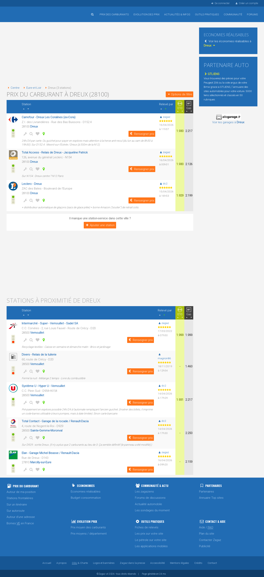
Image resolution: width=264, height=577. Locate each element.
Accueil (19, 11)
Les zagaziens (144, 490)
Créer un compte (246, 3)
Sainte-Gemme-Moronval (46, 429)
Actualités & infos (177, 14)
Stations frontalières (20, 497)
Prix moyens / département (89, 532)
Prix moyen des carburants (88, 526)
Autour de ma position (21, 491)
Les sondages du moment (152, 509)
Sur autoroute (16, 510)
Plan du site (206, 532)
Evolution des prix (147, 14)
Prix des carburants (114, 14)
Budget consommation (86, 497)
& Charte (80, 561)
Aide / (206, 526)
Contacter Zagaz (210, 539)
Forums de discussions (150, 497)
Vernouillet (37, 332)
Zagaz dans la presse (132, 561)
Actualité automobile (148, 503)
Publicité (204, 545)
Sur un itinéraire (17, 503)
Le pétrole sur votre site (151, 539)
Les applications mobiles (151, 545)
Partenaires (206, 490)
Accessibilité (157, 561)
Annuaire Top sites (211, 497)
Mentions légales (179, 561)
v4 (107, 573)
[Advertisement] (100, 54)
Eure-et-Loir (31, 88)
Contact (212, 561)
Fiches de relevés (146, 526)
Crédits (198, 561)
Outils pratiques (207, 14)
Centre (13, 88)
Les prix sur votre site (149, 532)
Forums (252, 14)
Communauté (233, 14)
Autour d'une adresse (21, 516)
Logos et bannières (104, 561)
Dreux (34, 126)
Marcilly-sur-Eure (41, 461)
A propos (61, 561)
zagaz (164, 116)
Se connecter (220, 3)
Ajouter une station (100, 224)
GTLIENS (211, 74)
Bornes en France (20, 522)
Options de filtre (179, 94)
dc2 (163, 183)
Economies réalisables (85, 490)
